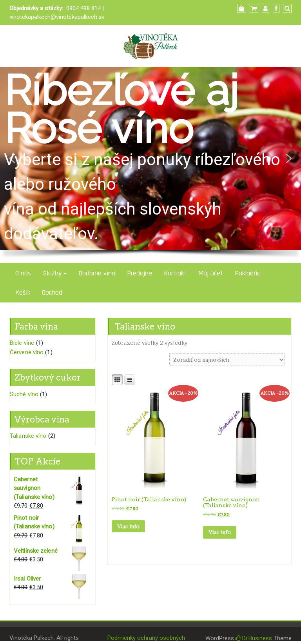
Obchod (52, 292)
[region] (150, 165)
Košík (22, 292)
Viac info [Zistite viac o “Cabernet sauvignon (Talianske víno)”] (220, 532)
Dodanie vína (96, 273)
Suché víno (24, 394)
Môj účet (210, 273)
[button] (12, 158)
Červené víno (27, 352)
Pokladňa (248, 273)
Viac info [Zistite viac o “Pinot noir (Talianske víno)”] (128, 526)
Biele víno (22, 342)
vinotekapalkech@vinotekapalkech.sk (56, 16)
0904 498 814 (83, 8)
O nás (23, 273)
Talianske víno (28, 435)
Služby (52, 273)
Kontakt (175, 273)
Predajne (139, 273)
